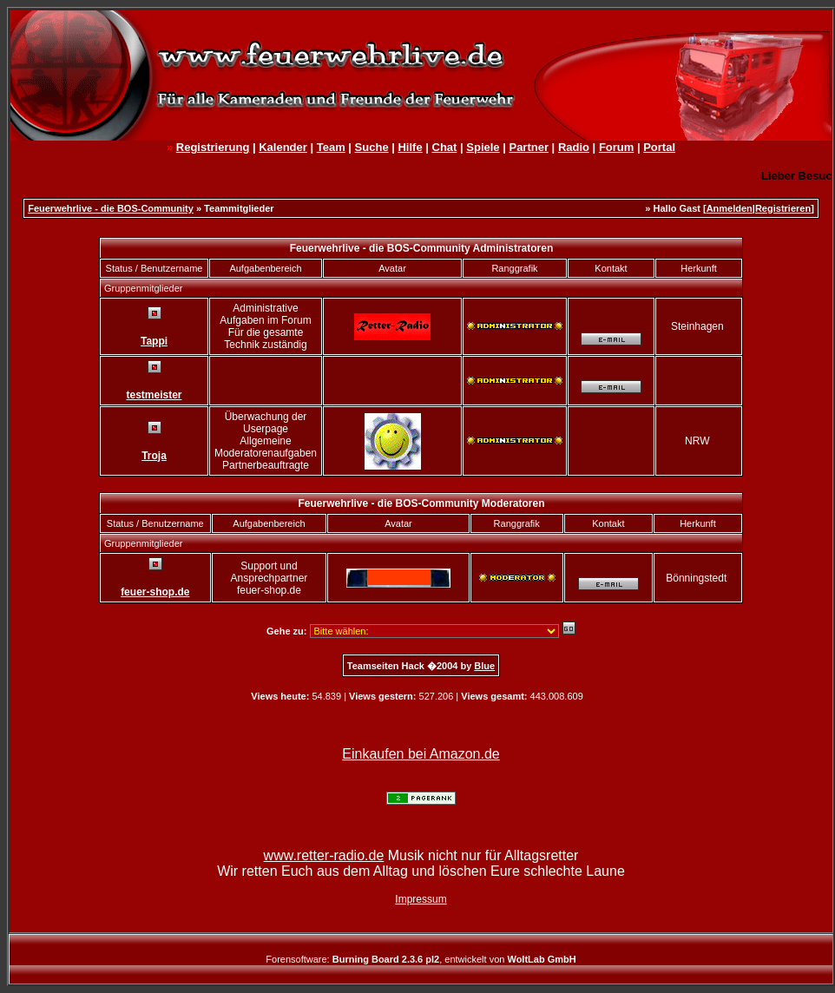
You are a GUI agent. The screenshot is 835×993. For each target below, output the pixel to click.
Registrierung (213, 147)
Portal (659, 147)
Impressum (420, 899)
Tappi (154, 341)
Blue (484, 666)
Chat (444, 147)
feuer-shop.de (155, 592)
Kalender (283, 147)
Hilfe (410, 147)
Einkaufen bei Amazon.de (420, 753)
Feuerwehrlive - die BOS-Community (111, 208)
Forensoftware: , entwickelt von (420, 959)
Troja (154, 456)
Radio (573, 147)
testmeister (153, 395)
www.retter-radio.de (324, 855)
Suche (372, 147)
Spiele (482, 147)
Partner (529, 147)
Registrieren (783, 208)
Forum (616, 147)
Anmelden (730, 208)
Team (331, 147)
